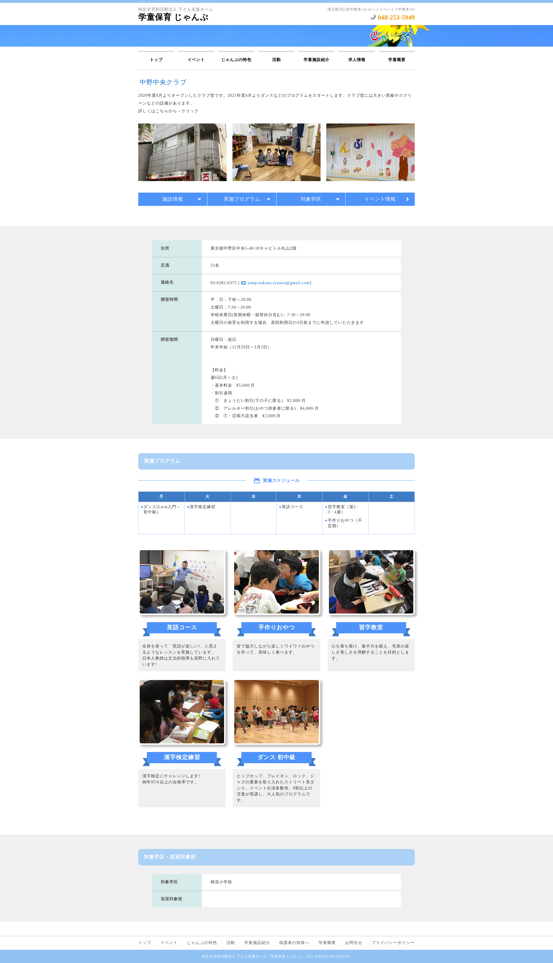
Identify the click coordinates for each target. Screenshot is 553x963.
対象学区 (311, 199)
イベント (196, 60)
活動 (276, 60)
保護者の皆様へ (294, 943)
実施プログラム (242, 199)
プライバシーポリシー (393, 943)
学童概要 (397, 60)
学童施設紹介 (316, 60)
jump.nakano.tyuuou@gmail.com (279, 283)
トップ (156, 60)
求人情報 (356, 60)
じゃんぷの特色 (236, 60)
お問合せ (353, 943)
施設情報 (172, 199)
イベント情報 (380, 199)
